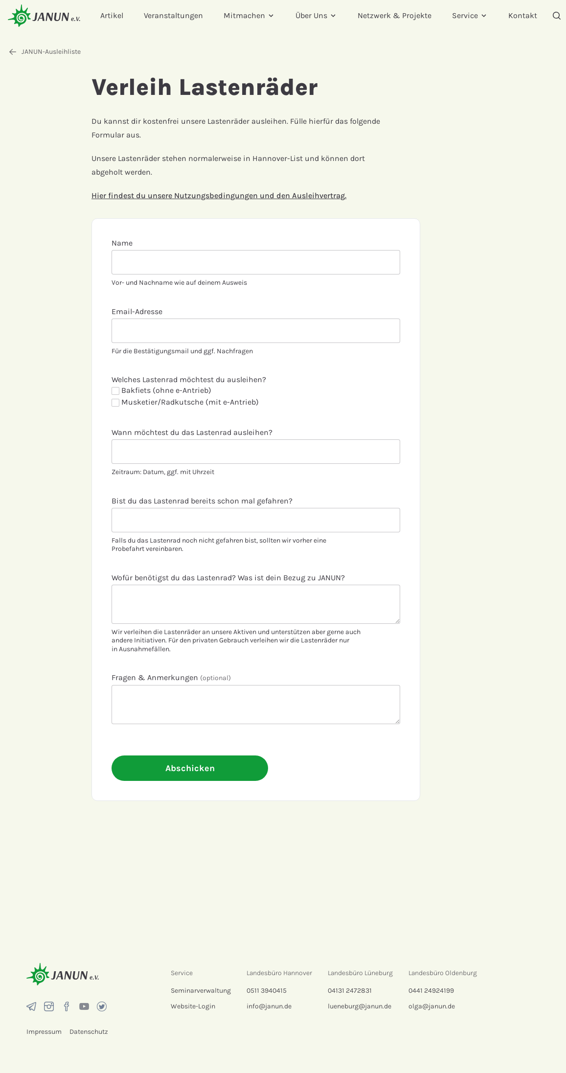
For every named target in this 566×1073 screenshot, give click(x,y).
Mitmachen (249, 15)
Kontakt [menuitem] (522, 15)
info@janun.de (269, 1006)
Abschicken (190, 768)
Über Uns (316, 15)
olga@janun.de (431, 1006)
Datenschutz (88, 1031)
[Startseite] (44, 15)
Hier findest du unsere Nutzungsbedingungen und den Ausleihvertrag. (218, 195)
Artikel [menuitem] (111, 15)
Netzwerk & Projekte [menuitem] (394, 15)
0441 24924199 (431, 990)
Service (470, 15)
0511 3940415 (267, 990)
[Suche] (556, 15)
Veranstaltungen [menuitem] (173, 15)
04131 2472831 (350, 990)
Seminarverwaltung (201, 990)
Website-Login (193, 1006)
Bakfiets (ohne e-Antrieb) (161, 390)
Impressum (44, 1031)
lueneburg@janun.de (359, 1006)
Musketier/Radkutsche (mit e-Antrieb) (185, 402)
